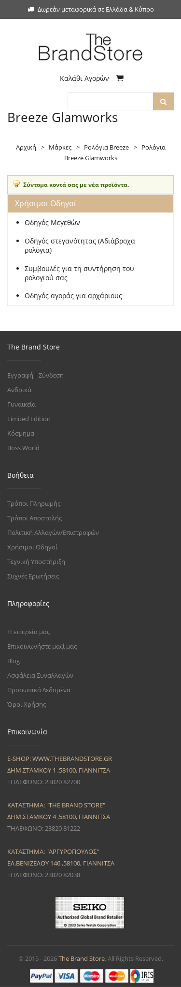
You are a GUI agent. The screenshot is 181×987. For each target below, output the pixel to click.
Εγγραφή (20, 375)
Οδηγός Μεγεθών (52, 222)
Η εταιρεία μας (28, 631)
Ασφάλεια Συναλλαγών (40, 675)
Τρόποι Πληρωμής (33, 503)
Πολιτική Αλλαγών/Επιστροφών (53, 532)
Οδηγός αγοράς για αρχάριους (73, 295)
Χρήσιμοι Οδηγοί (32, 547)
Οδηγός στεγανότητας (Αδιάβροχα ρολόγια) (80, 246)
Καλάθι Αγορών (92, 78)
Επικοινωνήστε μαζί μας (42, 646)
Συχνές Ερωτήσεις (33, 576)
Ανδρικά (19, 389)
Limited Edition (29, 418)
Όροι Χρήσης (26, 704)
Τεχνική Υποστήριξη (36, 561)
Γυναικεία (21, 404)
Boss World (23, 447)
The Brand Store (81, 958)
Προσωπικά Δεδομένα (38, 689)
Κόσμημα (20, 433)
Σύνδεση (51, 375)
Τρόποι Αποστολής (34, 518)
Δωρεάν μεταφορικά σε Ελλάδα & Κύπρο (91, 9)
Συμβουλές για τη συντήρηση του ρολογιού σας (79, 273)
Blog (13, 660)
